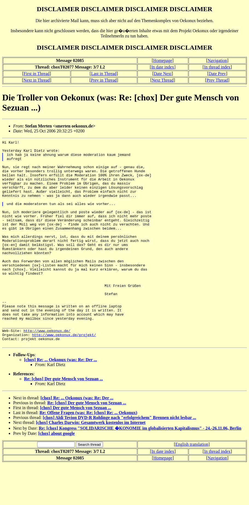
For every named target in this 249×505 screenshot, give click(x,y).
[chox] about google (56, 474)
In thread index (217, 67)
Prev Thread (217, 80)
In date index (162, 67)
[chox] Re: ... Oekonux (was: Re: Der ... (60, 400)
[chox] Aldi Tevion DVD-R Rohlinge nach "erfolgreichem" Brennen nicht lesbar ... (119, 458)
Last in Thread (103, 73)
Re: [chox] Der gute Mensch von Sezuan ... (63, 419)
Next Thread (163, 80)
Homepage (162, 60)
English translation (191, 485)
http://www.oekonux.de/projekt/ (64, 374)
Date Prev (217, 73)
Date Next (162, 73)
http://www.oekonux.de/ (47, 369)
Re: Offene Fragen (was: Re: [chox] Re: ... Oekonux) (88, 453)
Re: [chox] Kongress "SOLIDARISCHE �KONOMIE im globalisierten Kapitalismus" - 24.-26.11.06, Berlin (140, 469)
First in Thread (36, 73)
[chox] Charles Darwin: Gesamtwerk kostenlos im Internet (91, 463)
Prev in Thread (104, 80)
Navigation (217, 60)
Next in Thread (37, 80)
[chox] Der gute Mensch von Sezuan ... (75, 448)
